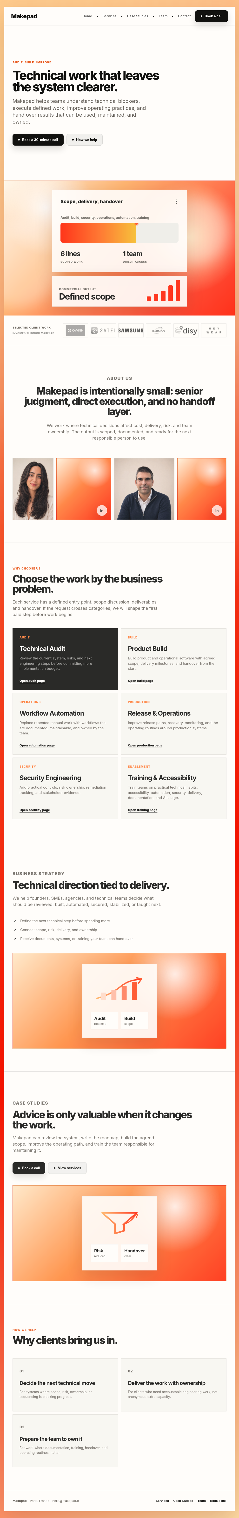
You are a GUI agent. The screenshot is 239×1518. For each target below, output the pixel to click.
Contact (184, 16)
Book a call (211, 16)
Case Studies (137, 16)
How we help (84, 140)
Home (87, 16)
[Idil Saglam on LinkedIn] (102, 514)
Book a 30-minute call (38, 140)
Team (163, 16)
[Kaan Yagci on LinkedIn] (217, 514)
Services (109, 16)
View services (67, 1171)
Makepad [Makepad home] (24, 16)
